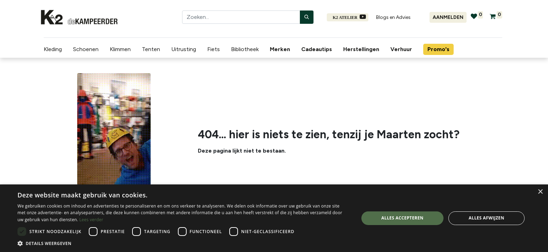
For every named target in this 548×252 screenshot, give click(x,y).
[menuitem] (278, 49)
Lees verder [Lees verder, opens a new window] (91, 220)
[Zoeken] (306, 17)
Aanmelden (448, 17)
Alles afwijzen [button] (486, 218)
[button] (183, 243)
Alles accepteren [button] (402, 218)
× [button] (540, 192)
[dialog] (274, 218)
